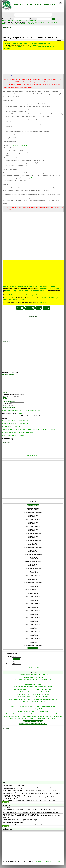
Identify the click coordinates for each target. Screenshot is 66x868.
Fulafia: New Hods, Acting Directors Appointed (16, 423)
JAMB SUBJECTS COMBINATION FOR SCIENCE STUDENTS (33, 699)
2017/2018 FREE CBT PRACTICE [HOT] (33, 680)
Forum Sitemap (33, 866)
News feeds (49, 22)
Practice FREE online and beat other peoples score (24, 290)
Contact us (43, 302)
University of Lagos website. (21, 145)
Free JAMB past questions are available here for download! (33, 695)
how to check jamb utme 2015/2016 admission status (33, 714)
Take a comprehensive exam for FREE (33, 724)
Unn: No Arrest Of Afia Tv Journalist (13, 438)
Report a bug (57, 864)
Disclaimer (48, 864)
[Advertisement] (34, 32)
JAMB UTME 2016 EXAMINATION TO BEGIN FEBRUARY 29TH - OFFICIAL (33, 690)
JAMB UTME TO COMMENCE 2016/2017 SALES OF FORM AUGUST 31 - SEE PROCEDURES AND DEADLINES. (33, 719)
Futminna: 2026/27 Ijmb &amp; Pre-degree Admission (18, 435)
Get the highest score (33, 508)
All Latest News (30, 23)
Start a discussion (7, 23)
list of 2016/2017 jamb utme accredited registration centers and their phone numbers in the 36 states (33, 717)
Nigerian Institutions (33, 459)
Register (30, 22)
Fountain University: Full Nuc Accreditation (15, 426)
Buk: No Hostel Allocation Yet (11, 429)
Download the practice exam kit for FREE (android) (33, 726)
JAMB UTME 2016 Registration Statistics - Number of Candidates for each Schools (33, 709)
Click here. (35, 45)
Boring (46, 308)
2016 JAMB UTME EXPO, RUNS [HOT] (33, 687)
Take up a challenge (33, 651)
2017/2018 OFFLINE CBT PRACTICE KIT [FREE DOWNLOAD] (33, 677)
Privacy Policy (39, 864)
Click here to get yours (36, 178)
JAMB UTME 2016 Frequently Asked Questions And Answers (33, 697)
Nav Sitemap (23, 866)
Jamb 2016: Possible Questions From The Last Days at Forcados (33, 685)
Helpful (20, 308)
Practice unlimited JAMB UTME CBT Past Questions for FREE (21, 20)
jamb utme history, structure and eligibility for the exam (33, 712)
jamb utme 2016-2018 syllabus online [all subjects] (33, 704)
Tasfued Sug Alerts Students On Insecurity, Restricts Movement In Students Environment (28, 432)
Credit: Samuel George (33, 670)
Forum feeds (58, 22)
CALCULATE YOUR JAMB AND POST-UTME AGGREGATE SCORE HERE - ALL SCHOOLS (33, 721)
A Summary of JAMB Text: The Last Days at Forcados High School (33, 682)
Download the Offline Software (51, 288)
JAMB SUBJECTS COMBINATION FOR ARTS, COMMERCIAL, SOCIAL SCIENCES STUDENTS (33, 702)
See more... (6, 805)
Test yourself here (19, 23)
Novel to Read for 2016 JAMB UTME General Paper (33, 707)
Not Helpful (29, 308)
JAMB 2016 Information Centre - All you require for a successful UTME (33, 692)
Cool (38, 308)
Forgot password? (39, 22)
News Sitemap (42, 866)
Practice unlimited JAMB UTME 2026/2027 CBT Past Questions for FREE (30, 286)
